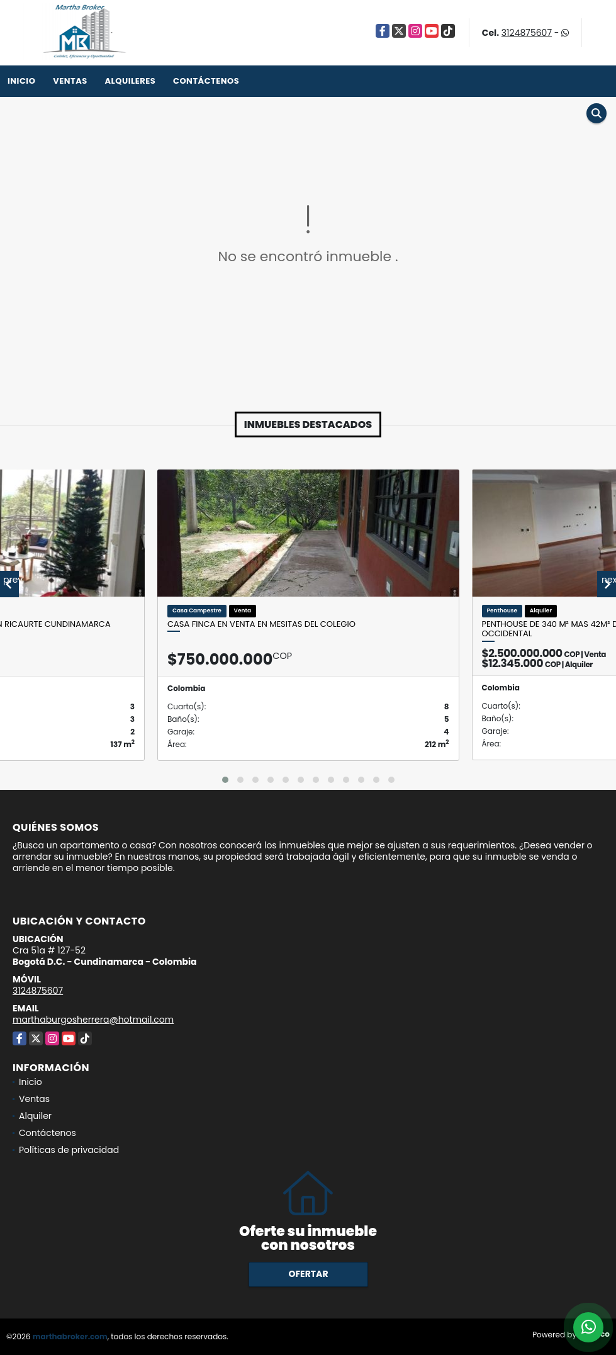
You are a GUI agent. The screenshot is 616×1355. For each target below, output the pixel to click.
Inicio (21, 81)
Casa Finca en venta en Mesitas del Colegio (261, 624)
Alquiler (35, 1116)
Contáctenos (206, 81)
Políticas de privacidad (69, 1150)
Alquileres (129, 81)
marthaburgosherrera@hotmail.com (93, 1019)
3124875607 (526, 32)
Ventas (70, 81)
